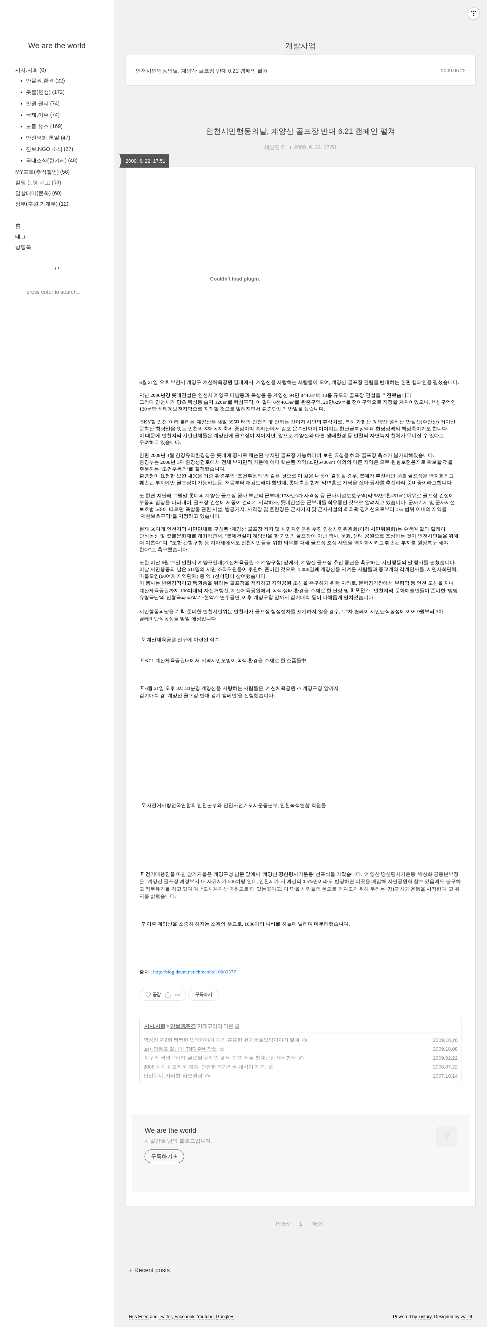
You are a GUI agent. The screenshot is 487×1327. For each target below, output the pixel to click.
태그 (20, 236)
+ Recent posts (149, 1270)
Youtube (205, 1316)
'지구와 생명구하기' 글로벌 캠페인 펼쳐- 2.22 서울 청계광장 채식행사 (219, 1058)
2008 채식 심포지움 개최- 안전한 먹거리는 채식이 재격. (204, 1067)
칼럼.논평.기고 (38, 182)
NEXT (317, 1222)
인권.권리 (42, 103)
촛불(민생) (44, 92)
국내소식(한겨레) (51, 160)
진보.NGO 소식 (48, 149)
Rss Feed (138, 1316)
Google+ (225, 1316)
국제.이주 (42, 115)
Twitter (165, 1316)
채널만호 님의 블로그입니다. (178, 1141)
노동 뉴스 (43, 126)
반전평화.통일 (47, 138)
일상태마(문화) (38, 193)
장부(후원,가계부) (41, 204)
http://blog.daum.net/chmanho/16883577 (194, 972)
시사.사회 (30, 70)
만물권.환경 (44, 81)
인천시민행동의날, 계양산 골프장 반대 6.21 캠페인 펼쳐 (201, 71)
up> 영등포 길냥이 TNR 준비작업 (180, 1049)
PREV (282, 1222)
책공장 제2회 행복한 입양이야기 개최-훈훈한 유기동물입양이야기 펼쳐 (221, 1040)
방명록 (23, 247)
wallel (466, 1316)
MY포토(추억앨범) (42, 172)
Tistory (424, 1316)
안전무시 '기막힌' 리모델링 (172, 1075)
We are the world (57, 45)
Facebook (184, 1316)
